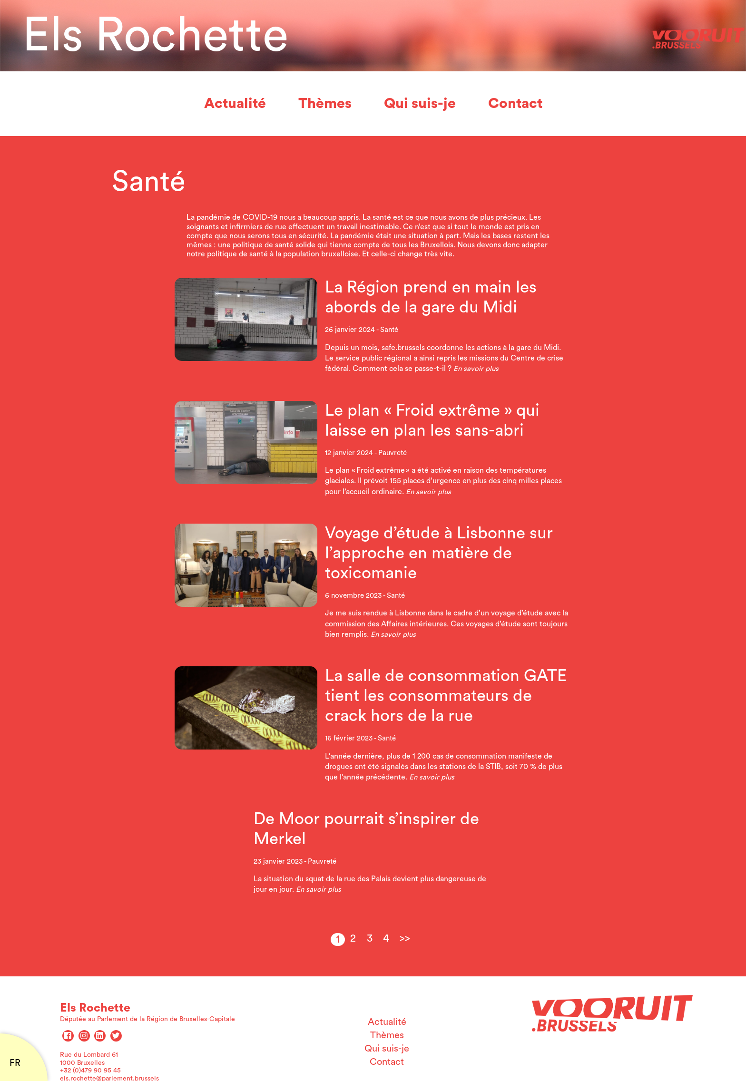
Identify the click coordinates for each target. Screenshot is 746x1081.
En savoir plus (476, 368)
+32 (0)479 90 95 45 (90, 1070)
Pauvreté (392, 453)
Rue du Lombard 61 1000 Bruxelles (89, 1059)
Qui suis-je (420, 104)
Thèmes (325, 104)
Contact (515, 104)
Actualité (235, 104)
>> (405, 938)
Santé (389, 329)
